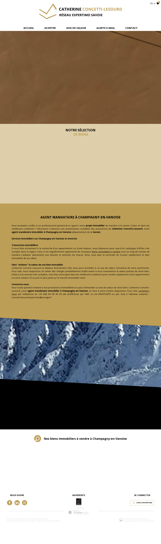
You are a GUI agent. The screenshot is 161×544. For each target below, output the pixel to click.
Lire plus (80, 309)
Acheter (50, 28)
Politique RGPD (55, 521)
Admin (33, 521)
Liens (28, 521)
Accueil (28, 28)
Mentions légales (20, 521)
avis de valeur (76, 28)
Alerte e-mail (105, 28)
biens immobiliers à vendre (106, 251)
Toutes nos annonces (43, 521)
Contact (131, 28)
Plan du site (10, 521)
